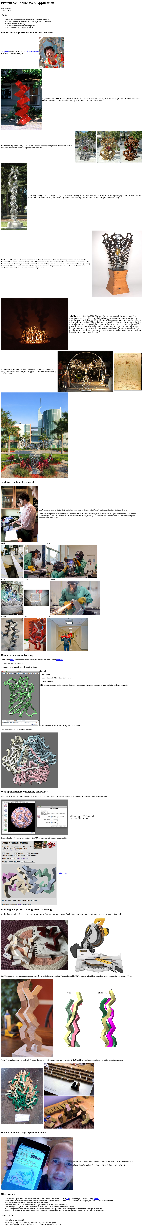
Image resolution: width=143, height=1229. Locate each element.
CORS (96, 1201)
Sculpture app (62, 875)
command (59, 660)
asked (12, 660)
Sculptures (5, 51)
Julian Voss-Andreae (31, 51)
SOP (67, 1201)
